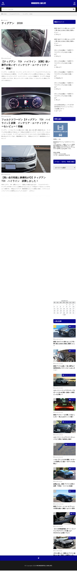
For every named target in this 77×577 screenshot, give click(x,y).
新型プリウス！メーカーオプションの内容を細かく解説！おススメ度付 (64, 507)
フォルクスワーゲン (14, 14)
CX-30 (73, 513)
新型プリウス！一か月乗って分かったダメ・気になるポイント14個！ (64, 416)
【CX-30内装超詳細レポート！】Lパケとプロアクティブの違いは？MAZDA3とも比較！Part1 (64, 531)
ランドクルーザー (71, 444)
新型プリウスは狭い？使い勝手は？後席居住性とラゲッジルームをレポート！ (64, 368)
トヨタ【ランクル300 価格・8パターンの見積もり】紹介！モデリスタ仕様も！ (64, 461)
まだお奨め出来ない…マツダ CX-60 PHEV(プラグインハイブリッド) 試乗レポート (64, 106)
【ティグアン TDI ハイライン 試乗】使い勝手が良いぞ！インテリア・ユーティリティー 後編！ (25, 65)
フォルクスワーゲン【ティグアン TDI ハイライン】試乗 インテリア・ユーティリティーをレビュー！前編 (25, 123)
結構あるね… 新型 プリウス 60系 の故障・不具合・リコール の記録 (64, 485)
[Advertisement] (64, 235)
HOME (5, 14)
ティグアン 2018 (27, 14)
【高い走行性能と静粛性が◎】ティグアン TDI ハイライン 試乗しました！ (24, 179)
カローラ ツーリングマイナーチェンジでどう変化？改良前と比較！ (64, 438)
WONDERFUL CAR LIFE (38, 3)
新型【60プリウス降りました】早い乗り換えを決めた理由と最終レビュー (64, 30)
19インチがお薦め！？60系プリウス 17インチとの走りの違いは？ (63, 52)
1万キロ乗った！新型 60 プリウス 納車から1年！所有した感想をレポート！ (64, 555)
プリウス (73, 326)
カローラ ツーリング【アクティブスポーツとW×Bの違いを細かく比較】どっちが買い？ (64, 392)
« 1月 (64, 314)
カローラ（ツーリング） (69, 375)
